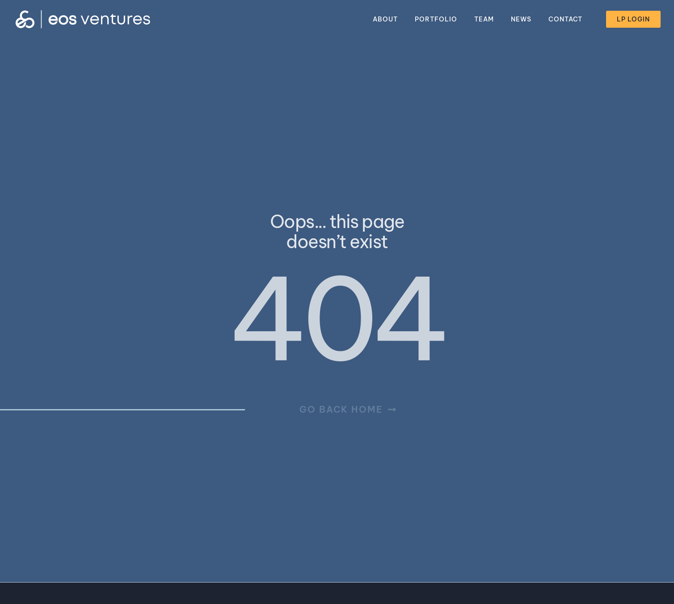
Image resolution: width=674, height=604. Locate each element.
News (521, 19)
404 (336, 318)
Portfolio (436, 19)
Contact (565, 19)
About (385, 19)
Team (484, 19)
